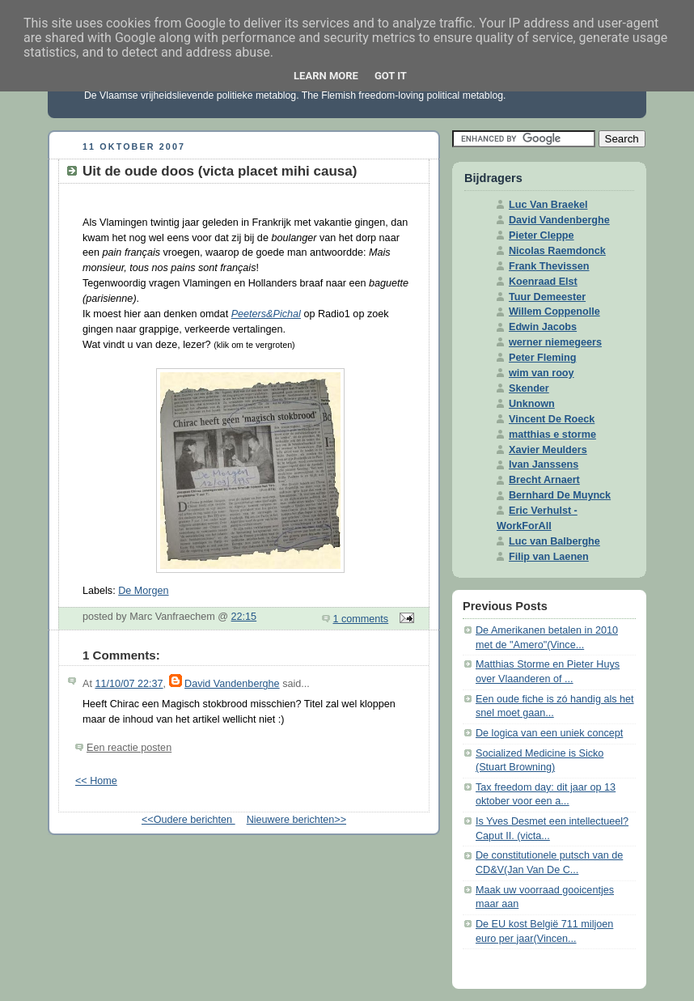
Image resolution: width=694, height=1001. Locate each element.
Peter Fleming (542, 357)
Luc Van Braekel (548, 204)
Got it (391, 76)
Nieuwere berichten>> (296, 819)
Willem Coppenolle (554, 311)
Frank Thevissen (549, 266)
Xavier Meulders (548, 450)
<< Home (96, 781)
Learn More (326, 76)
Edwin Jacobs (543, 327)
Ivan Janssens (543, 464)
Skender (529, 388)
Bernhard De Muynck (560, 495)
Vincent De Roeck (552, 419)
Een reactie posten (129, 747)
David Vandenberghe (232, 683)
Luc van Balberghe (554, 541)
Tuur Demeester (547, 297)
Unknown (532, 403)
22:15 (244, 616)
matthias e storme (552, 434)
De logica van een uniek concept (549, 733)
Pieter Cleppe (541, 235)
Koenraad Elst (543, 281)
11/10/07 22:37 (129, 683)
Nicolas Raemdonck (557, 251)
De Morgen (143, 590)
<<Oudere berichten (188, 819)
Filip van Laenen (549, 556)
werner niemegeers (555, 342)
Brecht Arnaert (544, 480)
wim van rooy (541, 373)
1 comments (361, 619)
